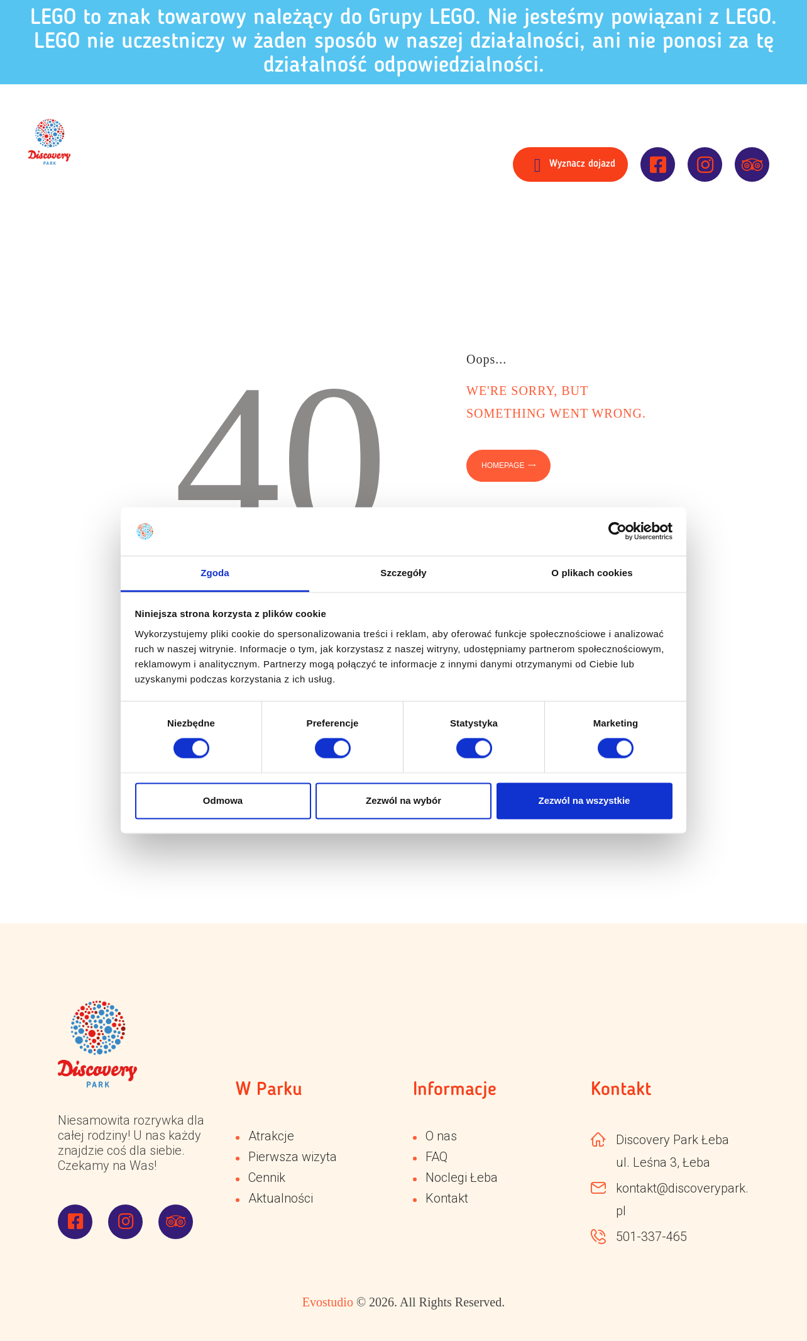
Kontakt (446, 1198)
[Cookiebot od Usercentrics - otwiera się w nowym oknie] (617, 531)
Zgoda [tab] (214, 572)
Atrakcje (271, 1135)
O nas (441, 1135)
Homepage (502, 465)
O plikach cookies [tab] (591, 572)
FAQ (436, 1156)
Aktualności (280, 1198)
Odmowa (223, 800)
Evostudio (327, 1302)
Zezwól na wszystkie (584, 800)
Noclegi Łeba (461, 1177)
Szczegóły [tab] (403, 572)
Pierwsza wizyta (292, 1156)
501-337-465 (651, 1236)
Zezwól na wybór (403, 800)
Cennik (266, 1177)
